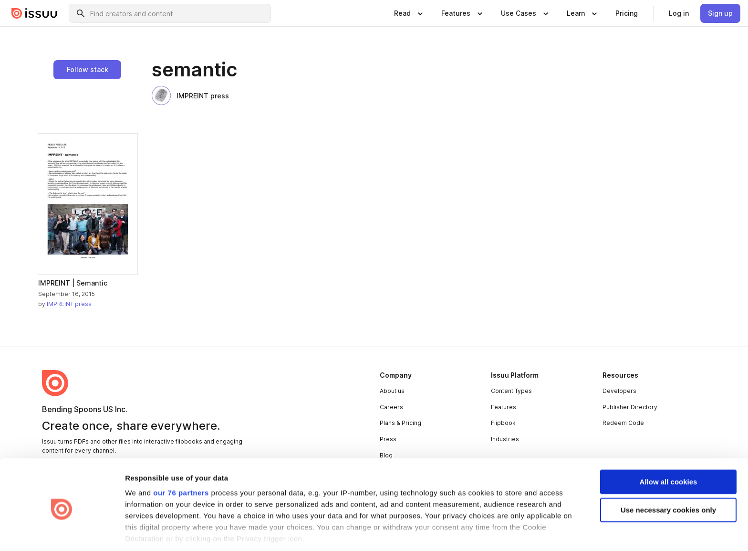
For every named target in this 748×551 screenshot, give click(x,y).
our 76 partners (181, 455)
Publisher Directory (630, 407)
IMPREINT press (190, 95)
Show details (147, 532)
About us (392, 390)
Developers (619, 390)
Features (503, 407)
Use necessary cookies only (668, 472)
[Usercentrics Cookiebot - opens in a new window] (62, 532)
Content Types (511, 390)
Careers (391, 407)
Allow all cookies (668, 444)
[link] (626, 13)
